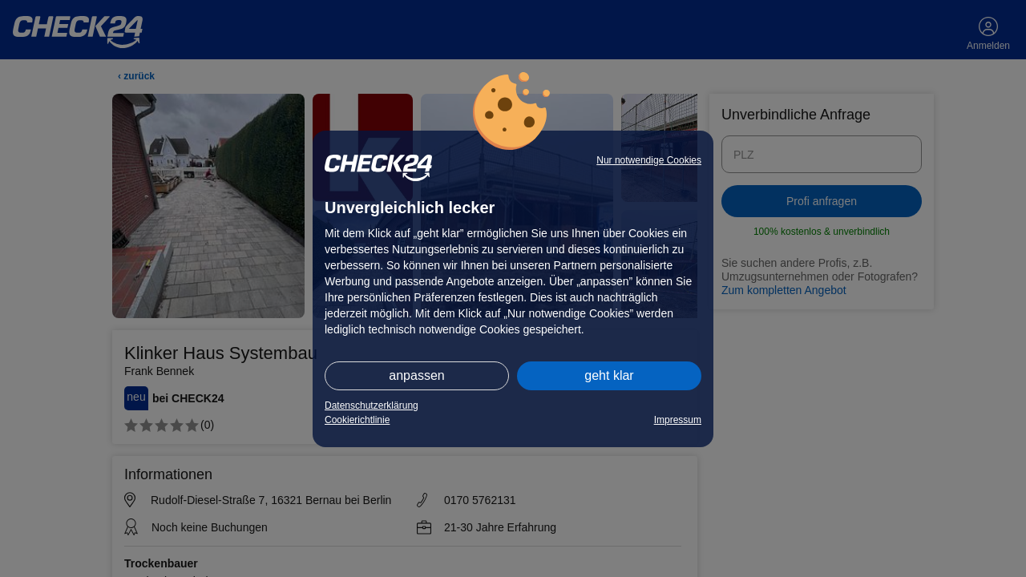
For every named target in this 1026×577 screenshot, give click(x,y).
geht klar (608, 375)
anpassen (416, 375)
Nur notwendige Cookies (648, 160)
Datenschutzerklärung (371, 405)
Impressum (677, 420)
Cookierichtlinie (357, 420)
